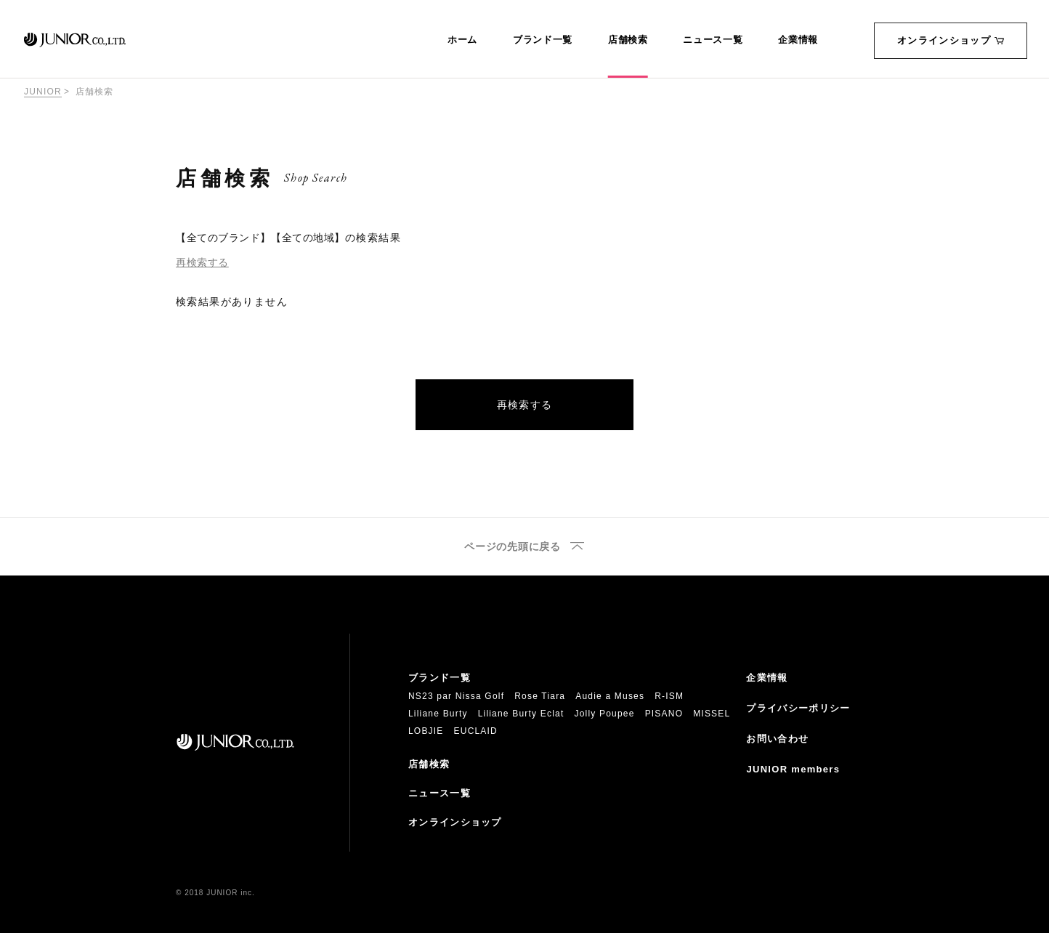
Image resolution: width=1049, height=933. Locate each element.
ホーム (462, 40)
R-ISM (669, 696)
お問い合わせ (777, 738)
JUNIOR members (793, 769)
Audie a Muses (609, 696)
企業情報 (798, 40)
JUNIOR (43, 91)
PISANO (664, 713)
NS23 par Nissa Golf (456, 696)
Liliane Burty (438, 713)
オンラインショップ (950, 40)
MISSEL (711, 713)
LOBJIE (426, 731)
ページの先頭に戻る (512, 546)
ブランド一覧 (542, 40)
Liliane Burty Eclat (521, 713)
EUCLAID (476, 731)
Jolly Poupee (605, 713)
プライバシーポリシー (798, 708)
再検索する (202, 262)
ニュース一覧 (712, 40)
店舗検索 (628, 40)
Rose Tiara (539, 696)
